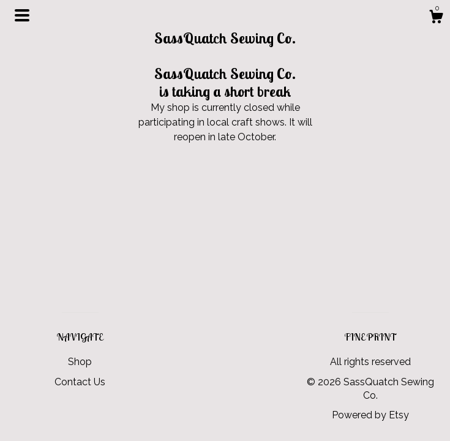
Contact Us (79, 382)
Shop (80, 362)
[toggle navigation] (22, 15)
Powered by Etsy (370, 415)
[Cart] (436, 18)
